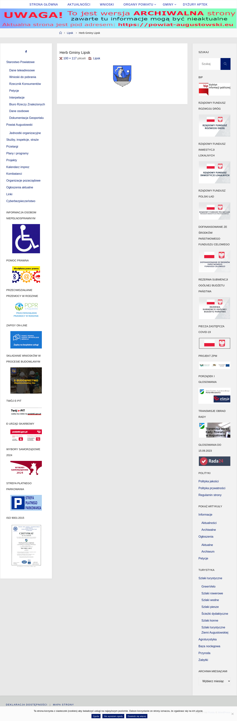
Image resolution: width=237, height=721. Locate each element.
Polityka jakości (208, 481)
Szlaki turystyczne (210, 578)
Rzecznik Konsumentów (25, 83)
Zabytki (203, 659)
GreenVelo (208, 586)
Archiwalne (208, 529)
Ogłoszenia (205, 536)
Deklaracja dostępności (26, 704)
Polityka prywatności (211, 488)
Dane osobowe (19, 111)
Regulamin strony (210, 495)
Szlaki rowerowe (212, 593)
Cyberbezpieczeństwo (20, 201)
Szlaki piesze (210, 606)
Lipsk (70, 32)
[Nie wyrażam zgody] (232, 714)
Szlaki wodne (210, 600)
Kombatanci (14, 173)
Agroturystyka (207, 639)
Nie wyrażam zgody (113, 716)
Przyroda (204, 653)
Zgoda (96, 716)
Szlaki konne (209, 620)
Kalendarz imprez (17, 167)
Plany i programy (17, 153)
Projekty (11, 160)
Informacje (205, 514)
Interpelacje (17, 97)
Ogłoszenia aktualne (19, 187)
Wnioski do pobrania (22, 77)
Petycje (14, 90)
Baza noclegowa (209, 646)
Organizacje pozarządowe (23, 180)
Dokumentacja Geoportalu (26, 117)
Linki (9, 194)
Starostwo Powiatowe (20, 62)
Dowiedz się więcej (137, 716)
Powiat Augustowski (19, 124)
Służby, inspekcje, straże (22, 139)
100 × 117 (70, 58)
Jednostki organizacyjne (25, 133)
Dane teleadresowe (22, 70)
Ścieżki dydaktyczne (214, 613)
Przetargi (12, 146)
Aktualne (207, 544)
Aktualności (209, 522)
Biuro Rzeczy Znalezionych (27, 104)
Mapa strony (63, 704)
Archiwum (207, 551)
